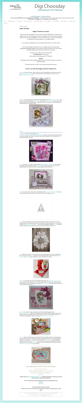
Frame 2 (33, 342)
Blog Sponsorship (72, 21)
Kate (21, 254)
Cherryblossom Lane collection (27, 74)
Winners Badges (64, 21)
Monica (21, 311)
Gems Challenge (56, 21)
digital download (29, 224)
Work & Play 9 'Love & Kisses (54, 280)
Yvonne (21, 337)
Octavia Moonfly (45, 283)
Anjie (21, 72)
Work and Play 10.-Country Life (47, 315)
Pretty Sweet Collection (55, 99)
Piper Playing (36, 100)
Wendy (21, 280)
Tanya (21, 131)
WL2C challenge (48, 21)
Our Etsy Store (19, 21)
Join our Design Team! (28, 21)
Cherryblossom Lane (26, 313)
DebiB (42, 382)
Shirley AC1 (41, 381)
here (55, 224)
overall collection (48, 339)
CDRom (35, 340)
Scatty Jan (22, 99)
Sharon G (42, 374)
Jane (21, 164)
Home (5, 21)
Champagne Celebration (51, 191)
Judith (42, 383)
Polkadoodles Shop (11, 21)
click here (45, 395)
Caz (20, 191)
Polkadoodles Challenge (38, 21)
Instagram (6, 23)
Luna (32, 255)
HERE (25, 133)
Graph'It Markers (48, 100)
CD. (54, 193)
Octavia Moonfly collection (26, 73)
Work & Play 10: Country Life (25, 343)
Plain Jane (28, 256)
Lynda (21, 221)
